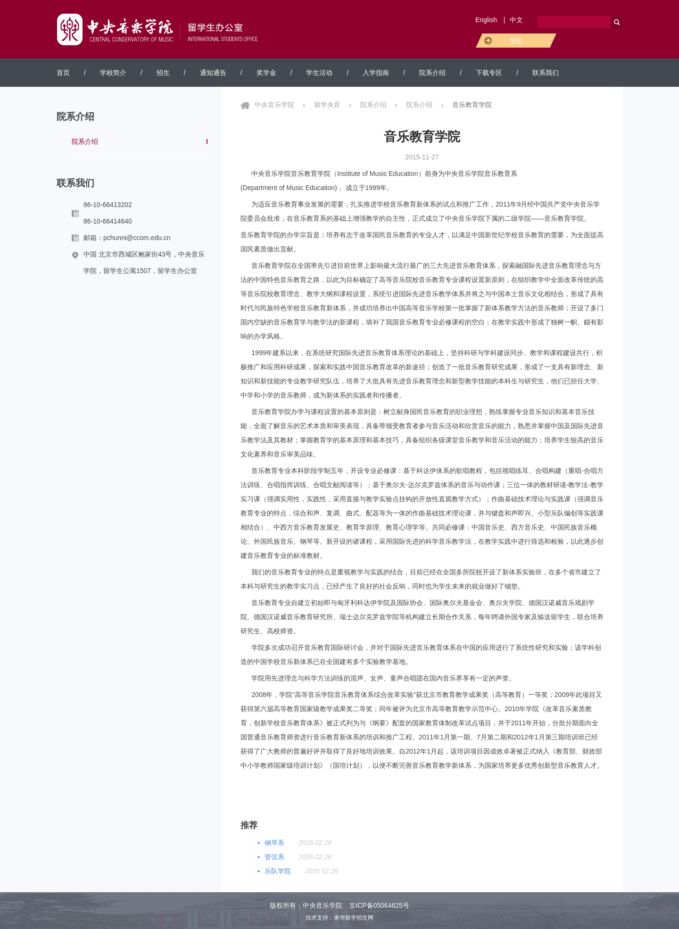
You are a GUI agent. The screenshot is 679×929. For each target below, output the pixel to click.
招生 (516, 40)
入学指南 (376, 72)
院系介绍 (432, 72)
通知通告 (213, 72)
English (486, 20)
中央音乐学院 (274, 104)
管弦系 (274, 857)
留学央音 (327, 104)
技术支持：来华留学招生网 (339, 917)
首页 (63, 72)
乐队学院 (278, 871)
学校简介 (113, 72)
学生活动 (319, 72)
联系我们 (545, 72)
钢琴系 (274, 842)
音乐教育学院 (472, 104)
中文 (516, 20)
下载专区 (489, 72)
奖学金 (266, 72)
